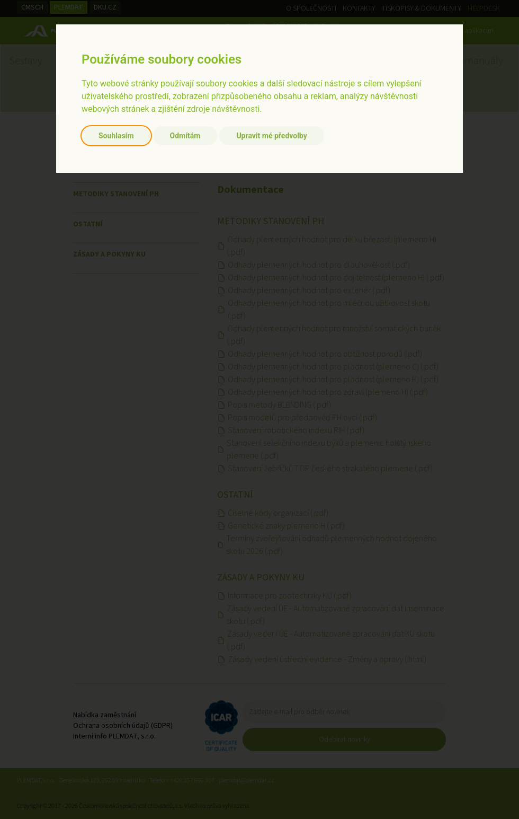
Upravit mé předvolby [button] (271, 135)
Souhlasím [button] (116, 135)
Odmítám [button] (185, 135)
